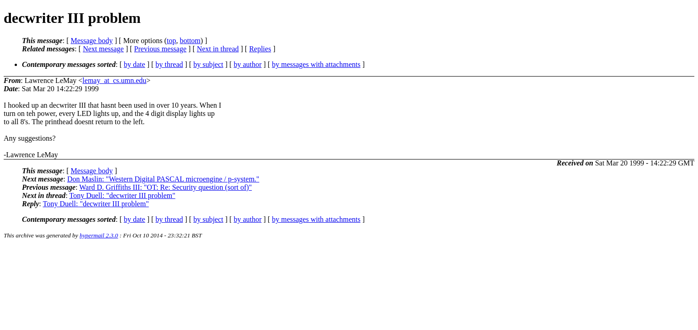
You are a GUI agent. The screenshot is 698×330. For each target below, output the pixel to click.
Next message (103, 49)
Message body (92, 40)
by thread (169, 64)
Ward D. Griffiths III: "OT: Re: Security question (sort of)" (165, 187)
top (171, 40)
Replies (260, 49)
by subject (208, 64)
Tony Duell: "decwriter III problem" (122, 195)
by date (134, 64)
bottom (190, 40)
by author (248, 64)
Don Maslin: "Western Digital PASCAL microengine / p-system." (163, 179)
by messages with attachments (316, 64)
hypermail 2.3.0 (99, 235)
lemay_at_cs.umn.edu (114, 80)
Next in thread (218, 49)
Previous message (160, 49)
